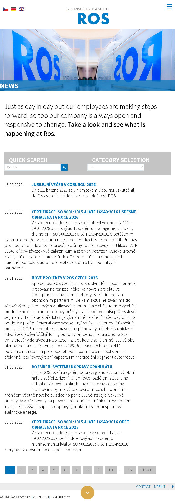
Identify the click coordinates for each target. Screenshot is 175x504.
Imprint (159, 486)
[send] (64, 167)
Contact (143, 486)
